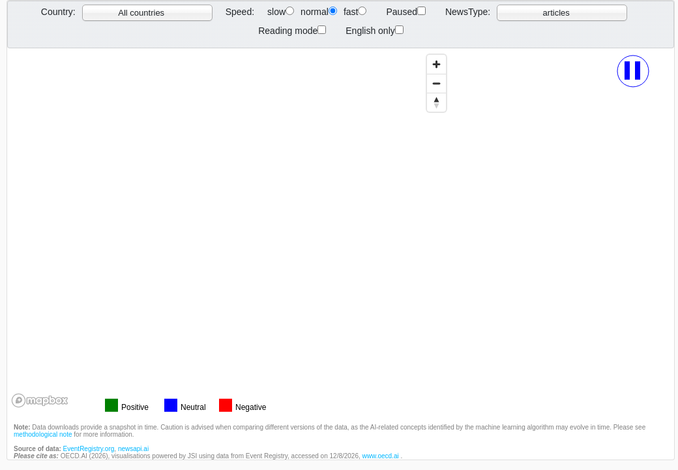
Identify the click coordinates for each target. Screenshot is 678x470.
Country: (58, 12)
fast (355, 12)
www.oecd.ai (381, 456)
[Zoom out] (436, 83)
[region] (229, 230)
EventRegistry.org (89, 448)
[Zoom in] (436, 64)
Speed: (240, 12)
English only (375, 30)
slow (280, 12)
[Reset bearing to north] (436, 102)
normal (319, 12)
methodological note (43, 434)
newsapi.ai (133, 448)
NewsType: (467, 12)
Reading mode (292, 30)
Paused (405, 12)
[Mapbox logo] (39, 400)
